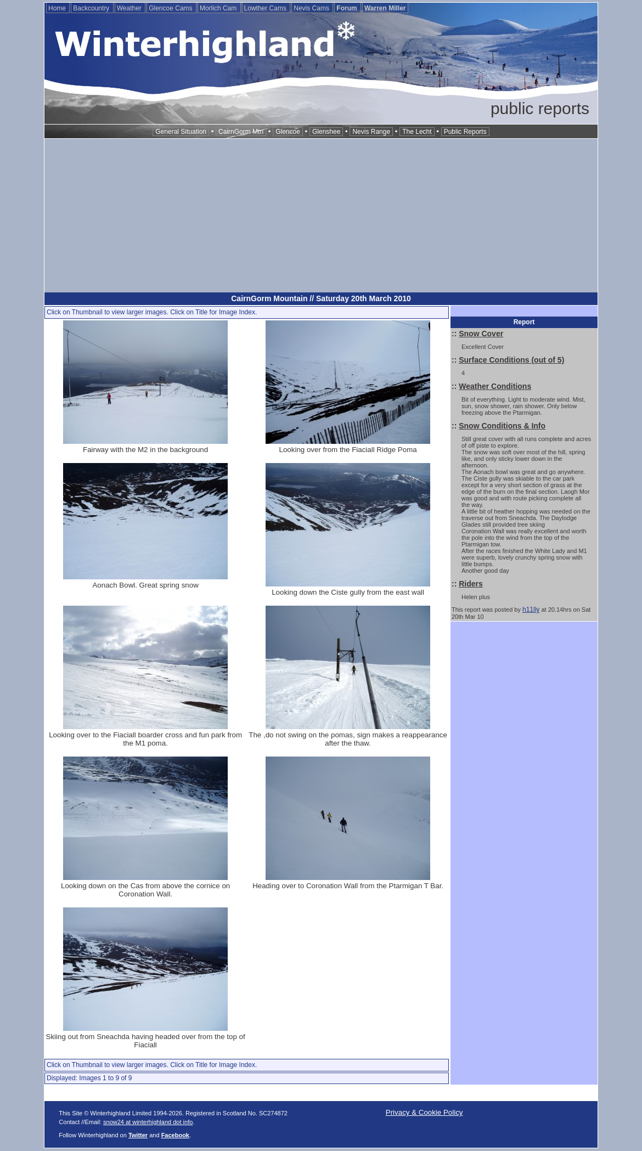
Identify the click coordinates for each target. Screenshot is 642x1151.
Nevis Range (371, 132)
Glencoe (287, 132)
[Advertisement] (321, 215)
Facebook (175, 1135)
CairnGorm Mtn (240, 132)
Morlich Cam (219, 8)
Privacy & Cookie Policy (424, 1112)
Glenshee (326, 132)
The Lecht (416, 132)
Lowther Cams (266, 8)
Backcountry (92, 8)
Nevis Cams (312, 8)
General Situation (180, 132)
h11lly (530, 609)
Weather (130, 8)
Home (57, 8)
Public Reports (465, 132)
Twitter (138, 1135)
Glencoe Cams (171, 8)
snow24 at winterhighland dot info (148, 1122)
